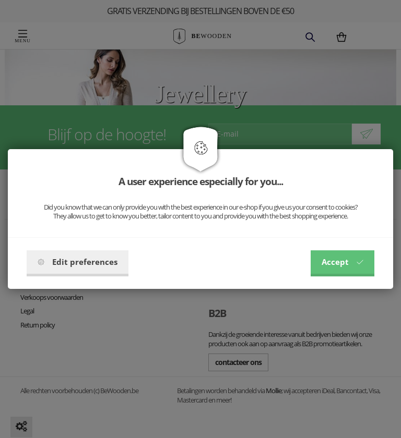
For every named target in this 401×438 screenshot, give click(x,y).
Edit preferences (77, 262)
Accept (342, 262)
